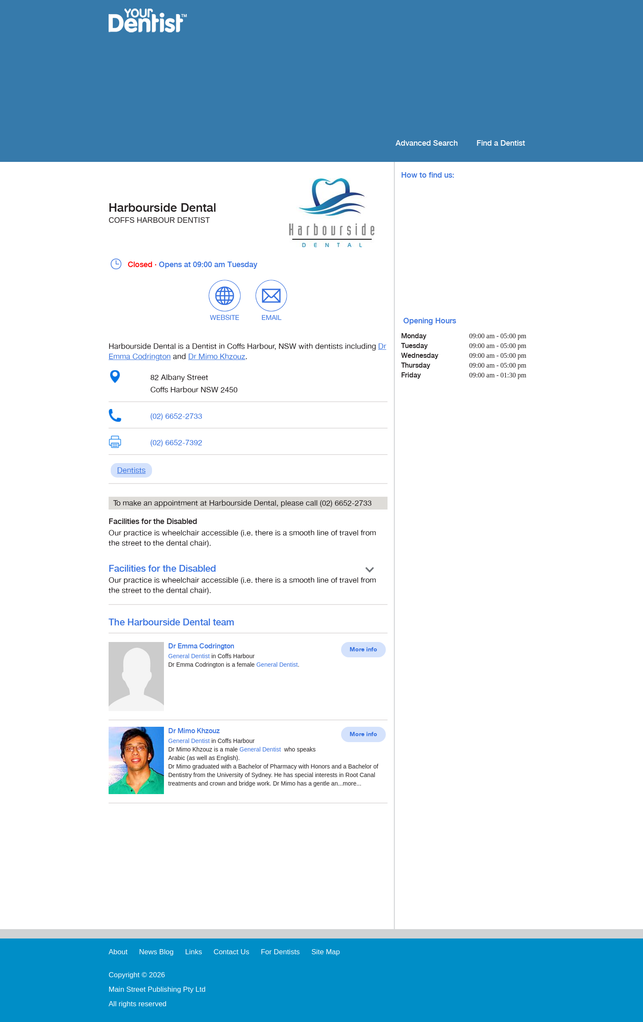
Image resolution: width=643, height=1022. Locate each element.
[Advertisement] (376, 68)
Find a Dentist (501, 143)
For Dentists (280, 952)
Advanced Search (427, 143)
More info (363, 650)
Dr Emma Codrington (201, 646)
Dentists (131, 470)
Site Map (325, 952)
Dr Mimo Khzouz (216, 356)
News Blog (156, 952)
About (118, 952)
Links (193, 952)
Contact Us (231, 952)
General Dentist (189, 656)
